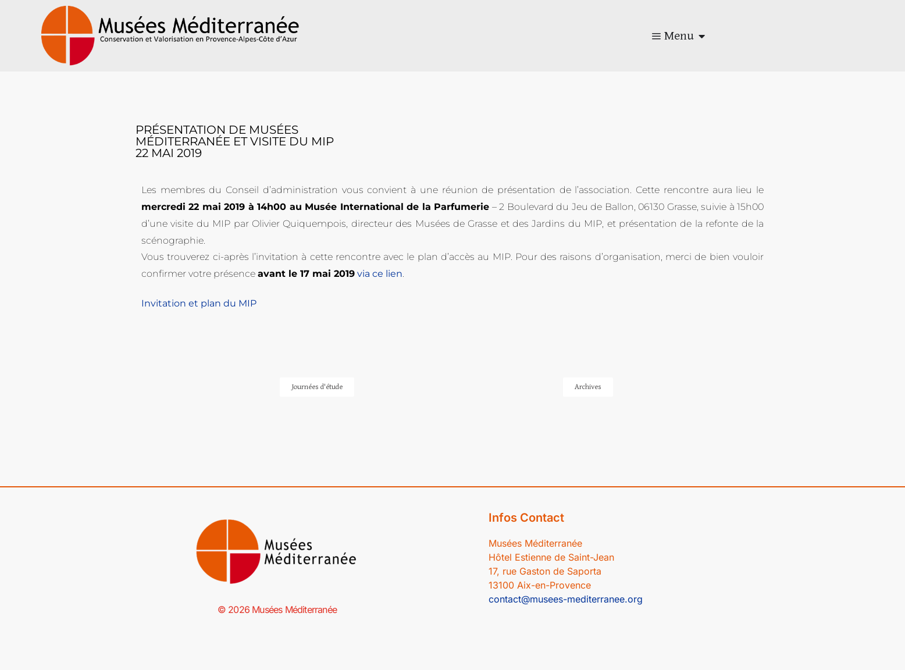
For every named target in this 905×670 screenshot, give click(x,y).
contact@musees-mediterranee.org (566, 599)
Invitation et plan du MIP (198, 303)
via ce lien (379, 273)
